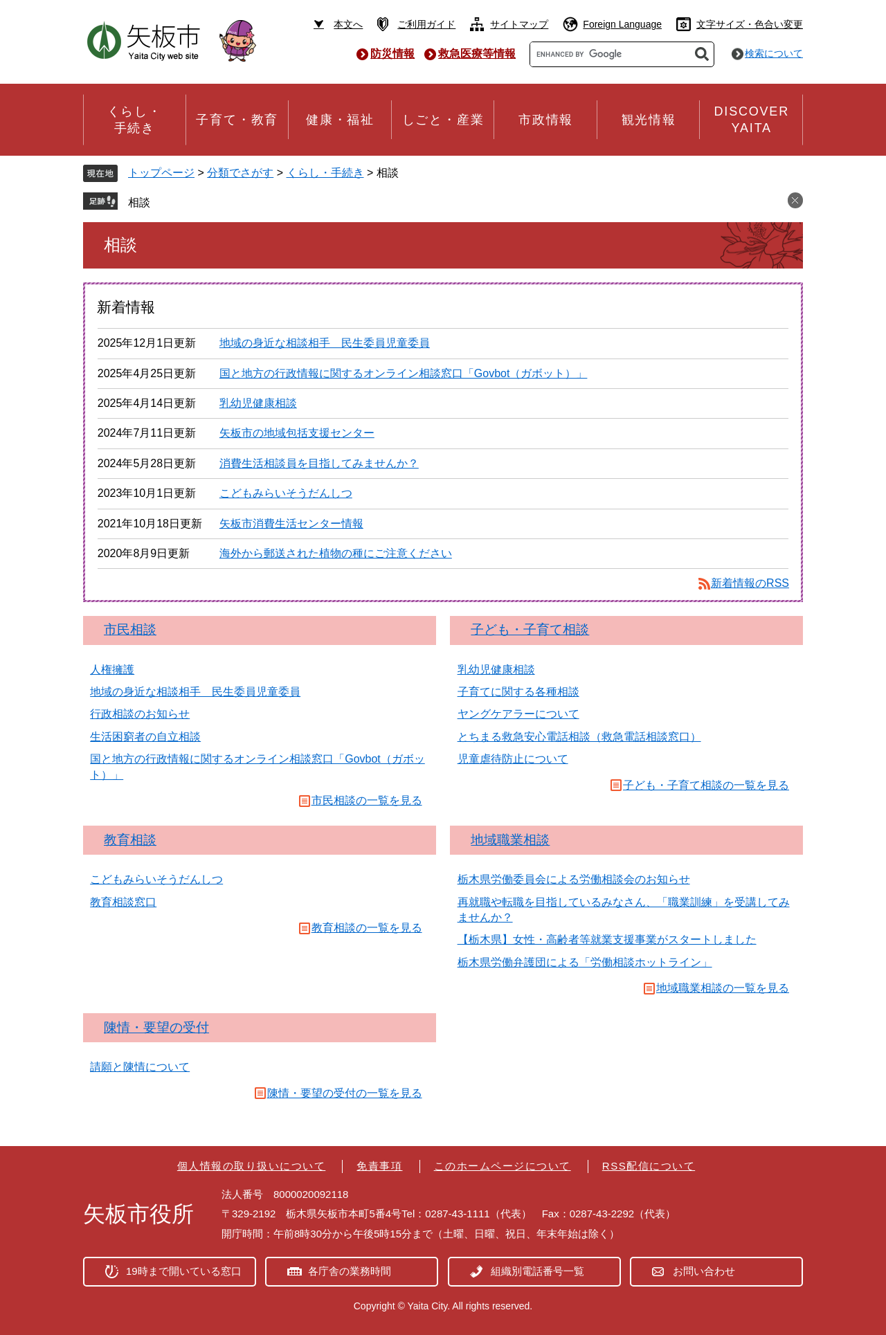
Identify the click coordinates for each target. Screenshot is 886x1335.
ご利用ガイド (426, 24)
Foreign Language (622, 24)
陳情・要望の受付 (156, 1027)
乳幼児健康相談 (258, 403)
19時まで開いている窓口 (184, 1271)
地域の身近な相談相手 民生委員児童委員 (324, 343)
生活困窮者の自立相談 (145, 737)
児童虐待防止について (513, 759)
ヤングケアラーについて (518, 714)
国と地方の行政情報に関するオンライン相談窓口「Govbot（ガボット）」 (403, 373)
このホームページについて (502, 1166)
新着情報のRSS (750, 583)
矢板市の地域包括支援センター (296, 433)
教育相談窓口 (123, 902)
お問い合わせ (704, 1271)
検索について (774, 53)
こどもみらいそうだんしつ (285, 493)
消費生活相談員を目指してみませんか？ (319, 463)
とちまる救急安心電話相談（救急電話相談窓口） (579, 737)
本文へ (348, 24)
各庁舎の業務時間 (349, 1271)
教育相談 (130, 840)
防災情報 (392, 54)
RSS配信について (648, 1166)
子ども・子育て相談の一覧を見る (706, 785)
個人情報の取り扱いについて (251, 1166)
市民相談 (130, 629)
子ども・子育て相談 (530, 629)
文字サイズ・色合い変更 (749, 24)
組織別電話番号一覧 (537, 1271)
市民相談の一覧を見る (366, 800)
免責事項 (379, 1166)
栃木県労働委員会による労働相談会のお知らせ (574, 879)
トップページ (161, 173)
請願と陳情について (140, 1067)
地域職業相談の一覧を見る (722, 988)
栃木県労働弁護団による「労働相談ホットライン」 (585, 962)
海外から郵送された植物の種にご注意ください (335, 553)
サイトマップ (519, 24)
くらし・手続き (325, 173)
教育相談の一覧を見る (366, 928)
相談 (139, 202)
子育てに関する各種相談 (518, 692)
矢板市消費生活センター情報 (291, 523)
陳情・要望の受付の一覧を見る (344, 1093)
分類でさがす (240, 173)
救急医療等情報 (477, 54)
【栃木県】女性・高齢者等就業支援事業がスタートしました (607, 939)
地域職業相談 (510, 840)
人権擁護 (112, 669)
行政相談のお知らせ (140, 714)
